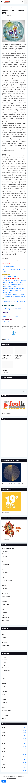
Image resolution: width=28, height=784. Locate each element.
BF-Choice (4, 556)
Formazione (5, 572)
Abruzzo (4, 657)
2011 (14, 730)
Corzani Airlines (5, 564)
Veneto (4, 718)
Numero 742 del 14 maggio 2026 (19, 356)
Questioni (4, 601)
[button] (1, 2)
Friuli (3, 673)
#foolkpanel (5, 551)
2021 (14, 757)
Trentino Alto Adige (6, 710)
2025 (14, 767)
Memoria (4, 585)
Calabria (4, 662)
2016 (14, 743)
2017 (14, 746)
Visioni (3, 623)
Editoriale (11, 7)
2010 (14, 727)
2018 (14, 749)
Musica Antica (5, 591)
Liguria (3, 678)
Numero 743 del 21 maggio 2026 (6, 356)
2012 (14, 733)
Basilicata (4, 659)
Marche (4, 683)
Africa (3, 632)
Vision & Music (5, 620)
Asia (3, 634)
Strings (4, 609)
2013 (14, 735)
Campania (4, 665)
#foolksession (5, 553)
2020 (14, 754)
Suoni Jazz (4, 612)
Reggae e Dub (5, 604)
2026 (14, 770)
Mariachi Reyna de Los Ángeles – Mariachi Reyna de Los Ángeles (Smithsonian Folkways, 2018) (14, 290)
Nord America (5, 642)
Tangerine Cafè (5, 617)
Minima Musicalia (6, 588)
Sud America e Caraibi (7, 648)
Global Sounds (5, 640)
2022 (14, 759)
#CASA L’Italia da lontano (8, 548)
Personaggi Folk (6, 596)
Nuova (3, 391)
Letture (4, 583)
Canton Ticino (5, 667)
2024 (14, 765)
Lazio (3, 675)
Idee (3, 577)
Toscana (4, 707)
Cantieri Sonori (5, 559)
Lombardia (4, 681)
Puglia (3, 694)
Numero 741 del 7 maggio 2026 (6, 369)
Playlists (4, 599)
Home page (5, 7)
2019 (14, 751)
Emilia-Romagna (6, 670)
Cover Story (5, 567)
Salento (4, 699)
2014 (14, 738)
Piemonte (4, 691)
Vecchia (25, 391)
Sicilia (3, 705)
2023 (14, 762)
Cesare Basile (7, 322)
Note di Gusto (5, 593)
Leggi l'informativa (11, 778)
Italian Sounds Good (7, 580)
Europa (4, 637)
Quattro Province (6, 697)
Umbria (4, 713)
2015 (14, 741)
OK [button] (3, 781)
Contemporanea (6, 561)
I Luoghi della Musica (7, 575)
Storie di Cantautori (6, 607)
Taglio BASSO (5, 615)
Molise (3, 686)
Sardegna (4, 702)
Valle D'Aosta (5, 715)
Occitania (4, 689)
